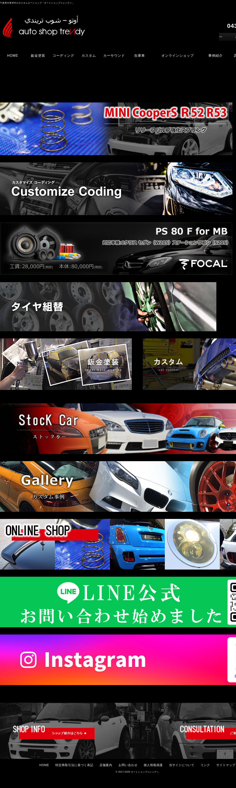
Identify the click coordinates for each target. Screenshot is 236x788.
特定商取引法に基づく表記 (74, 765)
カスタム (89, 55)
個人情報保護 (153, 765)
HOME (12, 55)
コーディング (63, 55)
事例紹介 (215, 55)
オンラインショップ (177, 55)
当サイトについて (181, 765)
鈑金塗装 (38, 55)
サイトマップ (225, 765)
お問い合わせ (128, 765)
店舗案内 (106, 765)
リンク (205, 765)
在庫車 (139, 55)
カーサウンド (114, 55)
